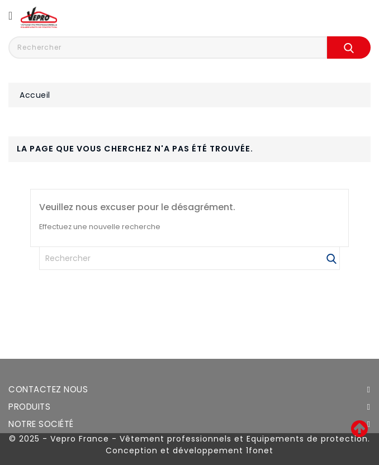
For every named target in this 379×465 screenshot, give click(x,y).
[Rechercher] (189, 258)
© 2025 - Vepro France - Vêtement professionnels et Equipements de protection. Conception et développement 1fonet (189, 444)
